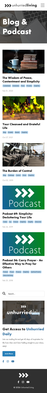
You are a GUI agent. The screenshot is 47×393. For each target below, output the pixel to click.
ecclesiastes (16, 86)
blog (4, 132)
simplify (30, 222)
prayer (12, 272)
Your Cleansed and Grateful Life (21, 126)
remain (17, 132)
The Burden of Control (17, 171)
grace (24, 175)
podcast (16, 222)
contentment (6, 86)
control (18, 175)
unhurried (38, 222)
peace (22, 86)
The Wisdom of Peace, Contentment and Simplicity (21, 79)
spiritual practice (36, 272)
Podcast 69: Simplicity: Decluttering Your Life (18, 215)
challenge (11, 175)
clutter (5, 222)
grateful (10, 132)
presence (18, 272)
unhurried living (8, 275)
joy (10, 222)
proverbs (29, 86)
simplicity (37, 86)
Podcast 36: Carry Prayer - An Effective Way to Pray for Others (23, 263)
